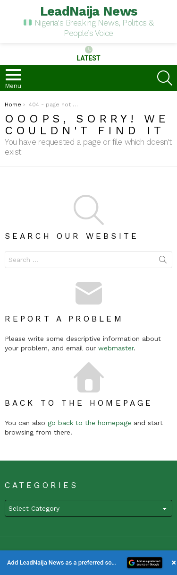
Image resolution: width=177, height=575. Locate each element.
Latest (88, 54)
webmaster (116, 348)
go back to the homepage (89, 423)
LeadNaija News (88, 11)
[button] (88, 562)
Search (162, 261)
